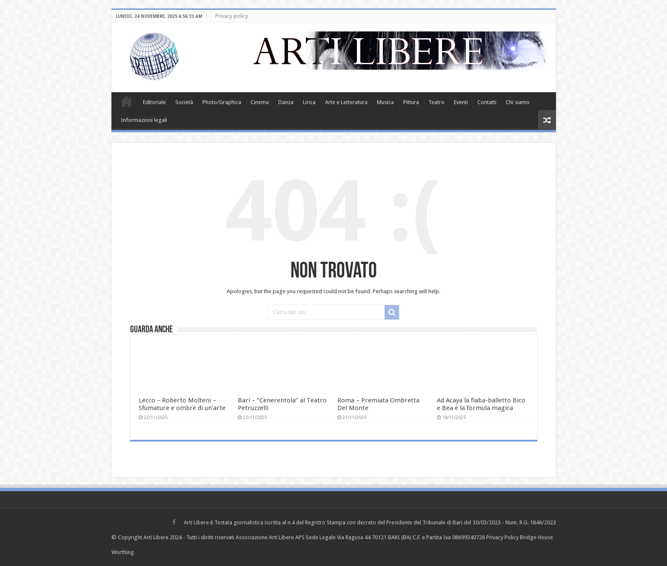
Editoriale (154, 102)
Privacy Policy (502, 537)
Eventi (461, 102)
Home (127, 101)
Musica (385, 102)
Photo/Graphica (221, 102)
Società (184, 102)
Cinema (260, 102)
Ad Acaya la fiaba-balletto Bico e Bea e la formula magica (481, 404)
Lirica (309, 102)
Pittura (411, 102)
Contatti (486, 102)
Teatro (436, 102)
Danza (286, 102)
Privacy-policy (231, 16)
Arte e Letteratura (346, 102)
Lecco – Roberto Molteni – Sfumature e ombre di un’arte (182, 404)
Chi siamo (518, 102)
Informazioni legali (144, 120)
